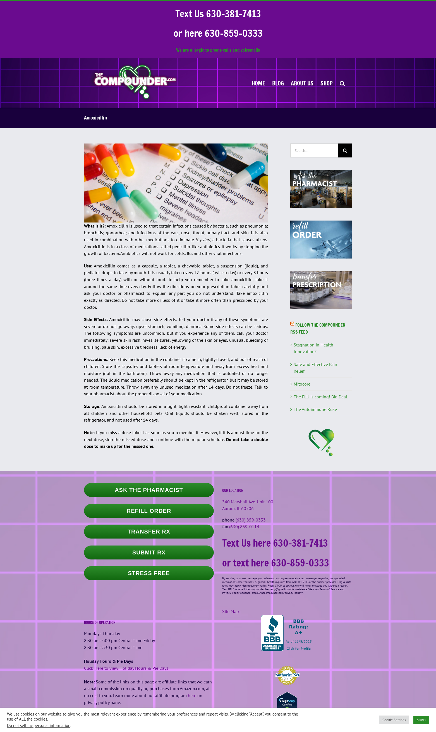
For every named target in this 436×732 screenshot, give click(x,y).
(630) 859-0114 (244, 526)
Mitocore (302, 384)
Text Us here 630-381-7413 (275, 543)
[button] (342, 83)
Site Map (230, 611)
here (192, 695)
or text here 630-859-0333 (275, 563)
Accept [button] (421, 720)
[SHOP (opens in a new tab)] (326, 83)
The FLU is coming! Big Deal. (321, 397)
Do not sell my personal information (38, 725)
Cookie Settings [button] (394, 719)
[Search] (345, 150)
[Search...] (314, 150)
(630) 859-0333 (251, 520)
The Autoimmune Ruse (315, 409)
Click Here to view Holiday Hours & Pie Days (126, 668)
